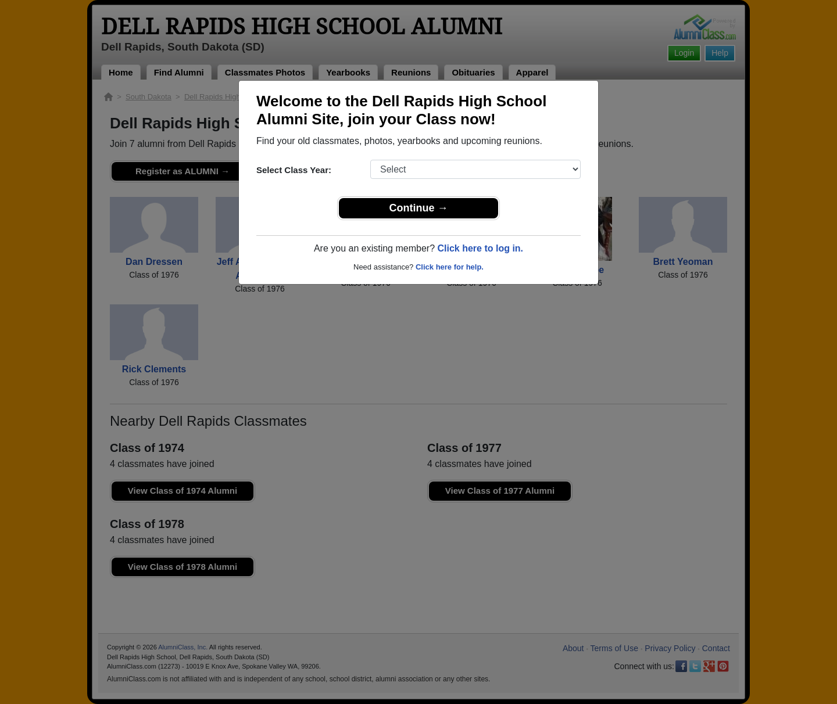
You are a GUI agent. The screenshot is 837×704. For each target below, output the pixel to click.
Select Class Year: (293, 170)
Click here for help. (450, 267)
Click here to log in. (480, 248)
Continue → (418, 208)
